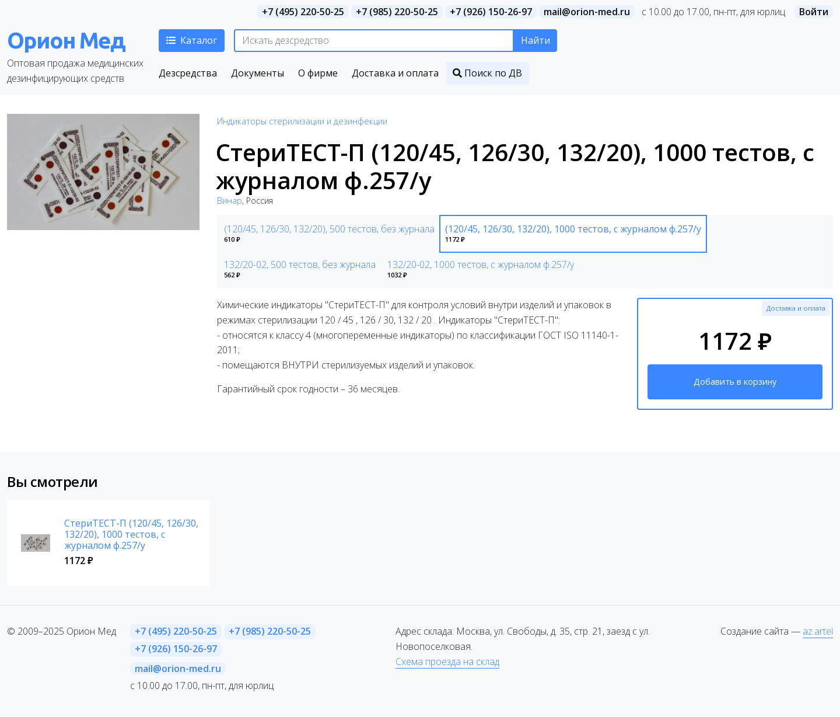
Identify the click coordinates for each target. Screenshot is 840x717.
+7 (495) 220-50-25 (303, 11)
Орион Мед (66, 40)
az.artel (818, 631)
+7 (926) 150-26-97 (491, 11)
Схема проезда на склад (447, 661)
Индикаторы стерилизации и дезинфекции (302, 121)
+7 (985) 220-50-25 (397, 11)
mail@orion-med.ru (587, 11)
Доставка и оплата (795, 308)
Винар (229, 200)
